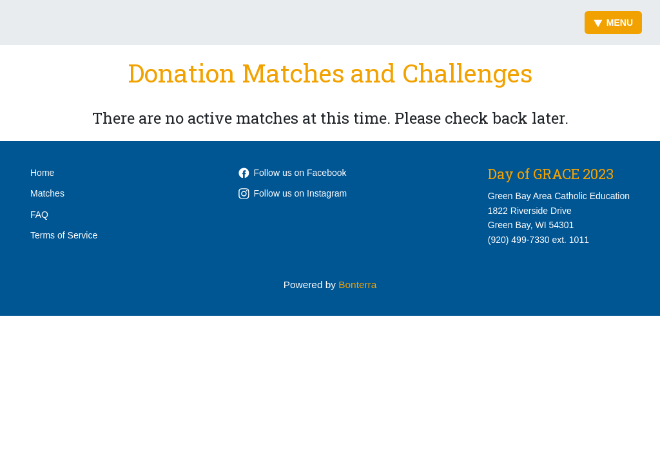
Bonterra (357, 284)
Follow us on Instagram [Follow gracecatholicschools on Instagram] (292, 193)
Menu (613, 22)
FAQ (39, 214)
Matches (47, 193)
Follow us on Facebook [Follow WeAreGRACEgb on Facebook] (292, 173)
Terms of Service (63, 235)
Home (42, 173)
